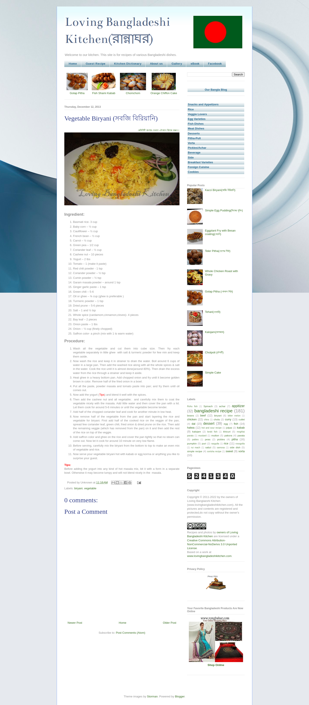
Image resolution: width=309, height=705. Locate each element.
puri (204, 443)
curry (228, 419)
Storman (152, 696)
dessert (208, 423)
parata (241, 435)
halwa (190, 427)
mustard (202, 435)
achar (222, 406)
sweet (229, 451)
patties (195, 439)
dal (193, 423)
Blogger (179, 696)
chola (217, 419)
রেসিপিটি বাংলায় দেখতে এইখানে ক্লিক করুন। (158, 130)
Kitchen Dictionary (127, 63)
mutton (215, 435)
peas (207, 439)
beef (203, 415)
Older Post (169, 622)
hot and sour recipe (212, 428)
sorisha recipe (214, 451)
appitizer (238, 406)
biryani (78, 488)
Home (73, 63)
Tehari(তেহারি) (212, 311)
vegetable (90, 488)
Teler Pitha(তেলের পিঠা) (217, 251)
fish (236, 423)
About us (156, 63)
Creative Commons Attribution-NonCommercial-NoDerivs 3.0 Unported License (212, 544)
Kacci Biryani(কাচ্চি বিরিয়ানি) (220, 190)
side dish (235, 447)
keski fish (212, 432)
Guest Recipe (95, 63)
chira (206, 419)
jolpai (229, 427)
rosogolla (240, 443)
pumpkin (192, 443)
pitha (235, 439)
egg (226, 423)
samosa (221, 447)
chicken (192, 419)
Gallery (176, 63)
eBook (195, 63)
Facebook (215, 63)
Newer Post (75, 622)
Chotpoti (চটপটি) (214, 352)
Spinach (208, 406)
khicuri (227, 431)
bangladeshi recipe (213, 410)
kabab (241, 427)
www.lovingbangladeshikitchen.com (209, 556)
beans (190, 415)
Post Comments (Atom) (130, 632)
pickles (221, 439)
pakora (228, 435)
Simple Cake (213, 372)
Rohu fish (192, 406)
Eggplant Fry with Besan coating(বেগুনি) (220, 232)
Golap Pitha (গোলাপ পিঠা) (219, 291)
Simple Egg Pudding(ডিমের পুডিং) (224, 210)
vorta (241, 451)
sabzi (208, 447)
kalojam (196, 431)
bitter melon (234, 416)
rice (226, 443)
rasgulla (215, 443)
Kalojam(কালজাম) (214, 332)
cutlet (242, 419)
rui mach (195, 447)
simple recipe (194, 451)
